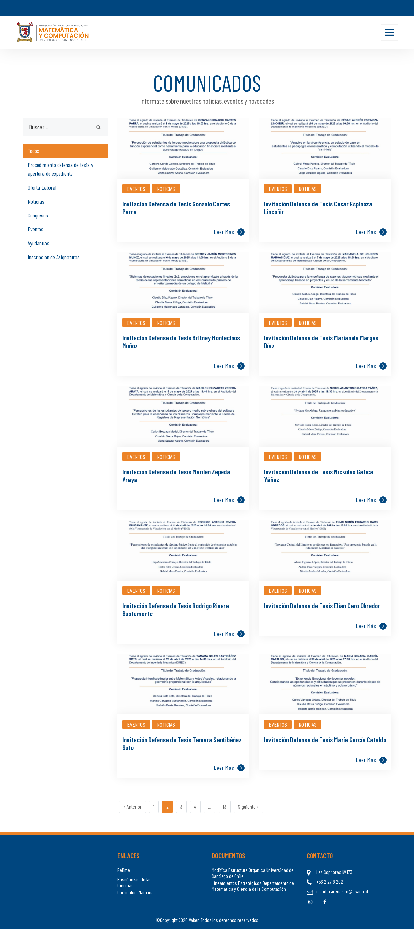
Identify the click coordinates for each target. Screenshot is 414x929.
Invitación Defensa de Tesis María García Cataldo (325, 739)
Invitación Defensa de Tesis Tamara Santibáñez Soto (182, 743)
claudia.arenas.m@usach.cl (342, 891)
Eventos (35, 229)
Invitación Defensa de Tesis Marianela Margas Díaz (321, 341)
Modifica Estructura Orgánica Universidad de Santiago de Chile (253, 873)
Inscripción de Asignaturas (54, 256)
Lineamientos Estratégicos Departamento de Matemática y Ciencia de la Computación (253, 885)
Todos (33, 150)
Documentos (228, 855)
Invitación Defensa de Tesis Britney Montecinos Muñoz (181, 341)
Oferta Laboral (42, 187)
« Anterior (132, 806)
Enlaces (128, 855)
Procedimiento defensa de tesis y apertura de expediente (60, 169)
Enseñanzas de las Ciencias (134, 882)
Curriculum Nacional (136, 892)
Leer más (229, 232)
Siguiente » (248, 806)
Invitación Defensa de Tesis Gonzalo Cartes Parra (176, 207)
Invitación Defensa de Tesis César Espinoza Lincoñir (318, 207)
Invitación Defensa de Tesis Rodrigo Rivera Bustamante (175, 609)
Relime (123, 870)
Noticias (36, 201)
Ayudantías (38, 243)
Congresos (38, 215)
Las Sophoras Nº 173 (334, 872)
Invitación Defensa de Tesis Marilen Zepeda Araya (176, 475)
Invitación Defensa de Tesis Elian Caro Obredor (322, 605)
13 (224, 806)
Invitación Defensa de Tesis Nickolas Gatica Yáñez (318, 475)
